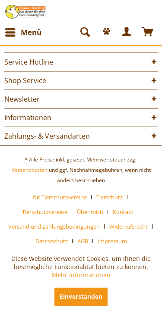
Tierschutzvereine (44, 212)
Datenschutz (51, 241)
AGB (82, 241)
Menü (23, 31)
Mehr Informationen (81, 275)
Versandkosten (30, 170)
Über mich (90, 212)
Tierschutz (109, 197)
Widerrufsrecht (128, 226)
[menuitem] (23, 32)
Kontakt (123, 212)
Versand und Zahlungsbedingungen (54, 226)
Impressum (112, 241)
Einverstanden (81, 296)
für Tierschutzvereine (60, 197)
